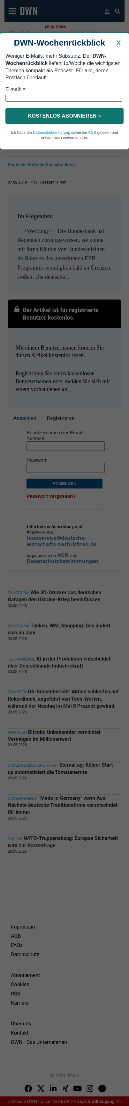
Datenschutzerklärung (51, 132)
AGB (92, 132)
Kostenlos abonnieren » (64, 116)
